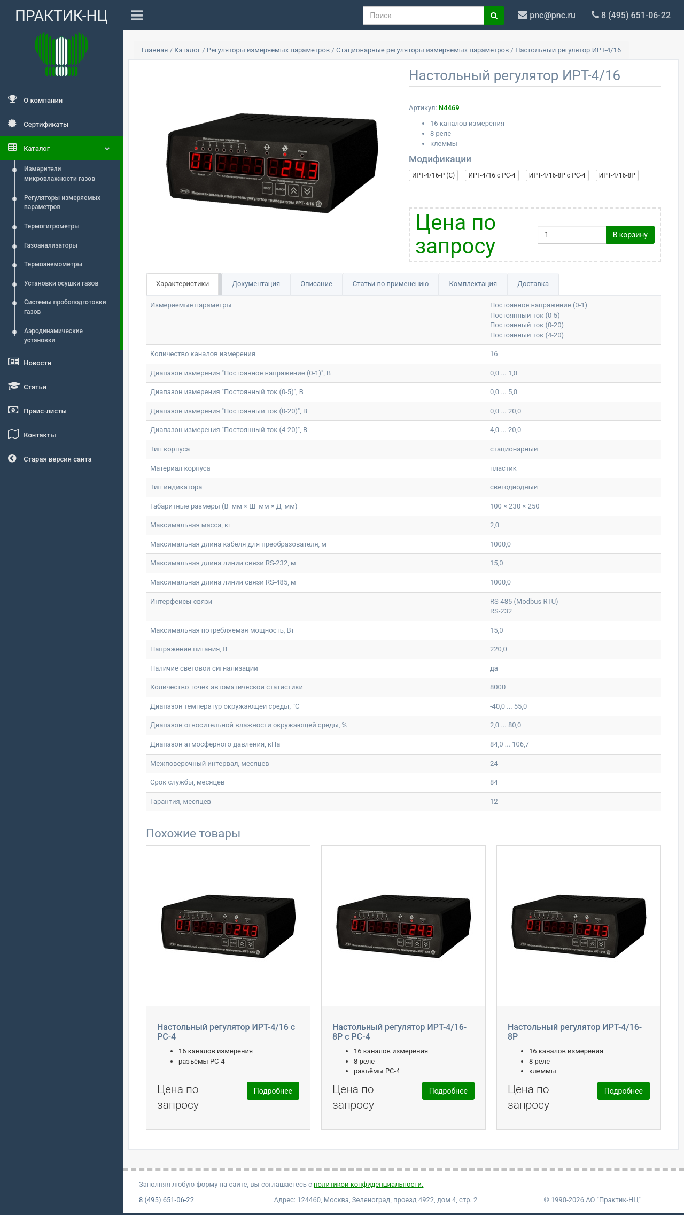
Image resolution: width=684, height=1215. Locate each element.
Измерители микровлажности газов (59, 173)
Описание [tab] (316, 284)
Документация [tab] (256, 284)
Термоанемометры (53, 264)
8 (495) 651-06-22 (166, 1200)
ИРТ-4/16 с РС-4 (491, 175)
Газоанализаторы (50, 245)
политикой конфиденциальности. (368, 1184)
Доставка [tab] (533, 284)
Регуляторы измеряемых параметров (62, 202)
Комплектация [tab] (473, 284)
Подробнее (273, 1091)
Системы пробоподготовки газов (65, 307)
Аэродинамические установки (53, 335)
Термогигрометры (52, 226)
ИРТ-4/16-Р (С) (433, 175)
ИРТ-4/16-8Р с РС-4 (557, 175)
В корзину (630, 234)
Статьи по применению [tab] (391, 284)
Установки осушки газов (61, 283)
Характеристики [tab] (182, 284)
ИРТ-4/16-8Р (617, 175)
